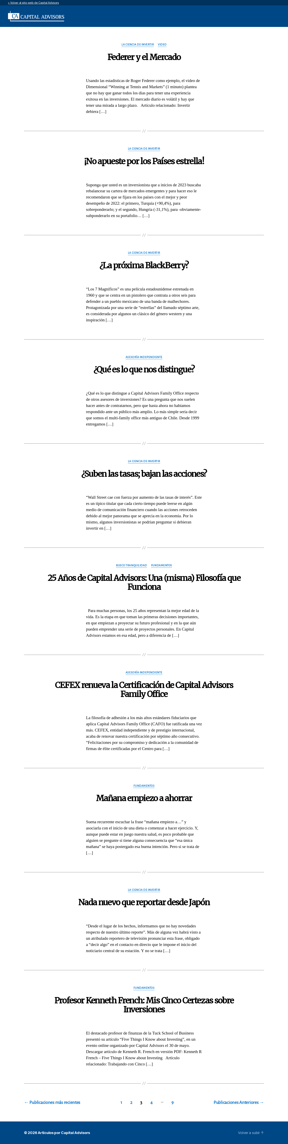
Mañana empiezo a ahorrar (144, 798)
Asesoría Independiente (144, 357)
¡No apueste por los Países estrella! (144, 161)
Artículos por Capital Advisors (64, 1133)
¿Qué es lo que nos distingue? (144, 370)
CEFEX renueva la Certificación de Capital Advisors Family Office (144, 689)
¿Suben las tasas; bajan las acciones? (144, 474)
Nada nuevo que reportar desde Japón (144, 902)
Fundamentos (161, 565)
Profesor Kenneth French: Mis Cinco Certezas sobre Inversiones (144, 1005)
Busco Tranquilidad (131, 565)
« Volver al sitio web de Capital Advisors (33, 2)
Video (162, 44)
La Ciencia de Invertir (137, 44)
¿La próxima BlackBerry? (144, 265)
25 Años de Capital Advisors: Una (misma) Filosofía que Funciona (144, 582)
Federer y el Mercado (144, 57)
